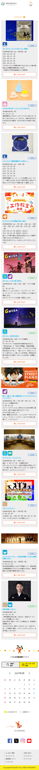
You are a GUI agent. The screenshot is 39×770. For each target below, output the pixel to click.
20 (14, 698)
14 (19, 693)
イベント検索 (31, 5)
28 (19, 702)
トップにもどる (19, 730)
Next (29, 673)
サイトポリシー (28, 756)
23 (29, 698)
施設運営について (11, 759)
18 (5, 698)
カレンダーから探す (30, 664)
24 (34, 698)
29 (24, 702)
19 (10, 698)
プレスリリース (10, 756)
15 (24, 693)
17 (34, 693)
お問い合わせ (27, 753)
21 (19, 698)
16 (29, 693)
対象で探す (12, 664)
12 (10, 693)
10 (34, 689)
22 (24, 698)
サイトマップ (27, 759)
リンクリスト (9, 762)
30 (29, 702)
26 (10, 702)
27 (14, 702)
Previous (10, 673)
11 (5, 693)
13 (14, 693)
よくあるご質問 (10, 753)
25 (5, 702)
